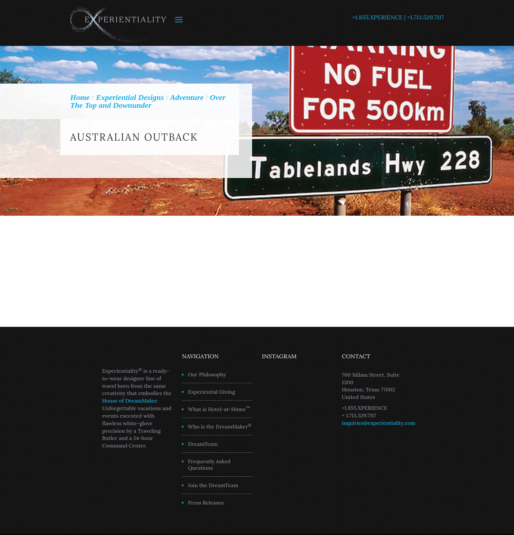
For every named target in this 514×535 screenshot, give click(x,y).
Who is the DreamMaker (219, 426)
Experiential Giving (211, 391)
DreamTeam (203, 444)
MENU (179, 20)
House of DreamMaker (129, 400)
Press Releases (206, 502)
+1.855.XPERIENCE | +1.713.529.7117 (398, 17)
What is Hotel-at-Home (219, 408)
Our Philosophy (207, 374)
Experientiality (118, 23)
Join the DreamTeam (213, 485)
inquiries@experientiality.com (378, 423)
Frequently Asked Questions (209, 464)
